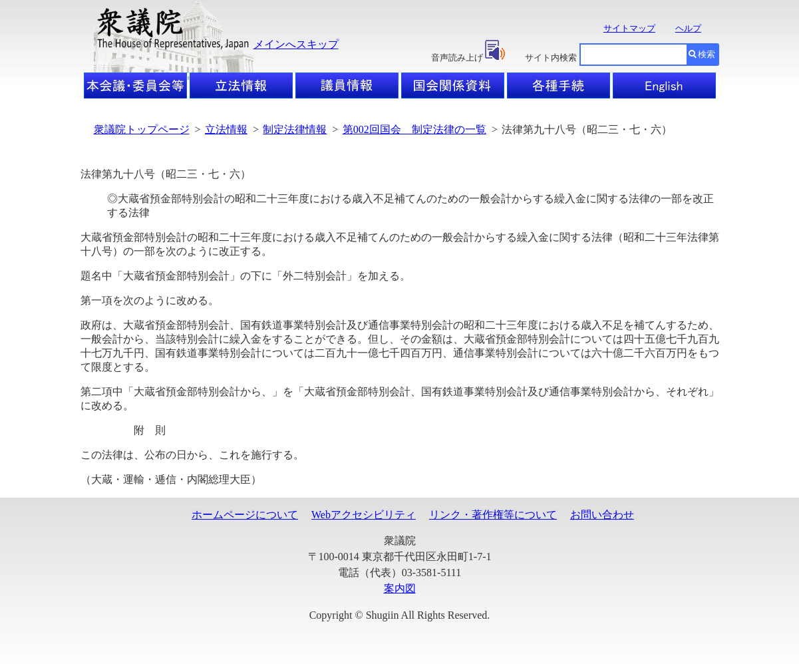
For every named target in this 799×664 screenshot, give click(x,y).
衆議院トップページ (142, 129)
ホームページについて (245, 514)
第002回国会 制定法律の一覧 (414, 129)
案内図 (400, 588)
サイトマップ (629, 28)
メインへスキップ (296, 44)
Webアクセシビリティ (363, 514)
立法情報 (226, 129)
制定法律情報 (295, 129)
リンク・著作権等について (493, 514)
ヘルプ (688, 28)
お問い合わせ (602, 514)
